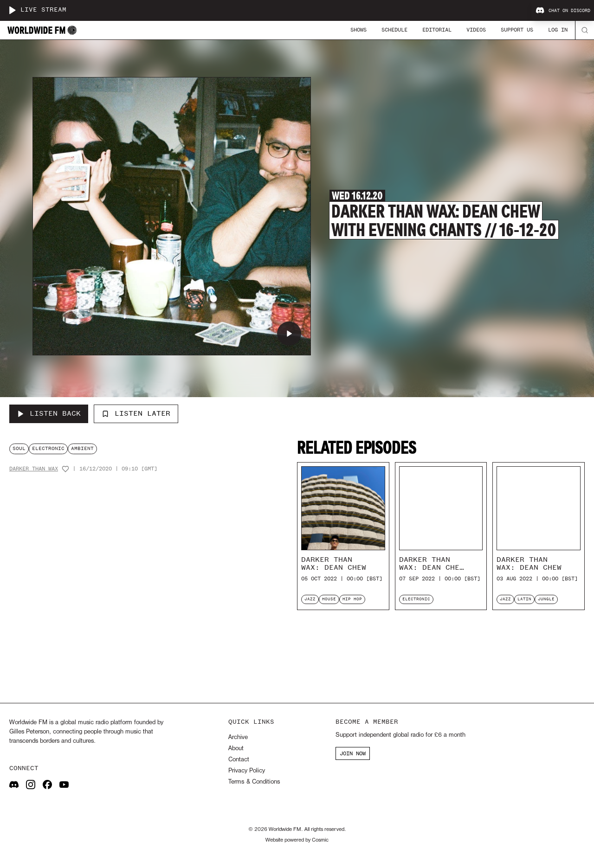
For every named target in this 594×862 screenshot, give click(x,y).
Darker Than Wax (33, 469)
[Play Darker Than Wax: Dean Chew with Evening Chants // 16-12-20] (289, 334)
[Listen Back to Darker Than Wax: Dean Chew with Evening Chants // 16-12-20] (48, 414)
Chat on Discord (563, 10)
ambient (82, 448)
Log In (558, 29)
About (236, 748)
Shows (358, 29)
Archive (238, 737)
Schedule (394, 29)
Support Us (517, 29)
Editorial (437, 29)
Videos (476, 29)
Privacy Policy (246, 770)
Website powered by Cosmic (297, 840)
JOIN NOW (353, 753)
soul (19, 448)
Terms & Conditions (254, 782)
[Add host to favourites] (65, 469)
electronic (48, 448)
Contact (238, 759)
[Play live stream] (12, 10)
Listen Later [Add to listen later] (136, 413)
